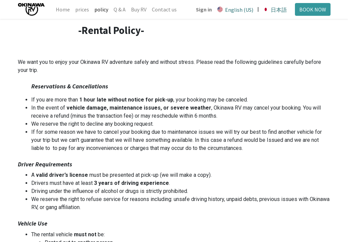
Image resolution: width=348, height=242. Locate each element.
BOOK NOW (312, 9)
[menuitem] (63, 9)
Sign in (203, 9)
